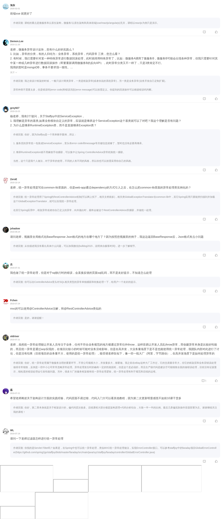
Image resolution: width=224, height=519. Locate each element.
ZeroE (13, 179)
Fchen (13, 300)
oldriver (14, 336)
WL (12, 430)
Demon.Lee (16, 41)
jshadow (15, 228)
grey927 (14, 108)
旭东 (12, 5)
